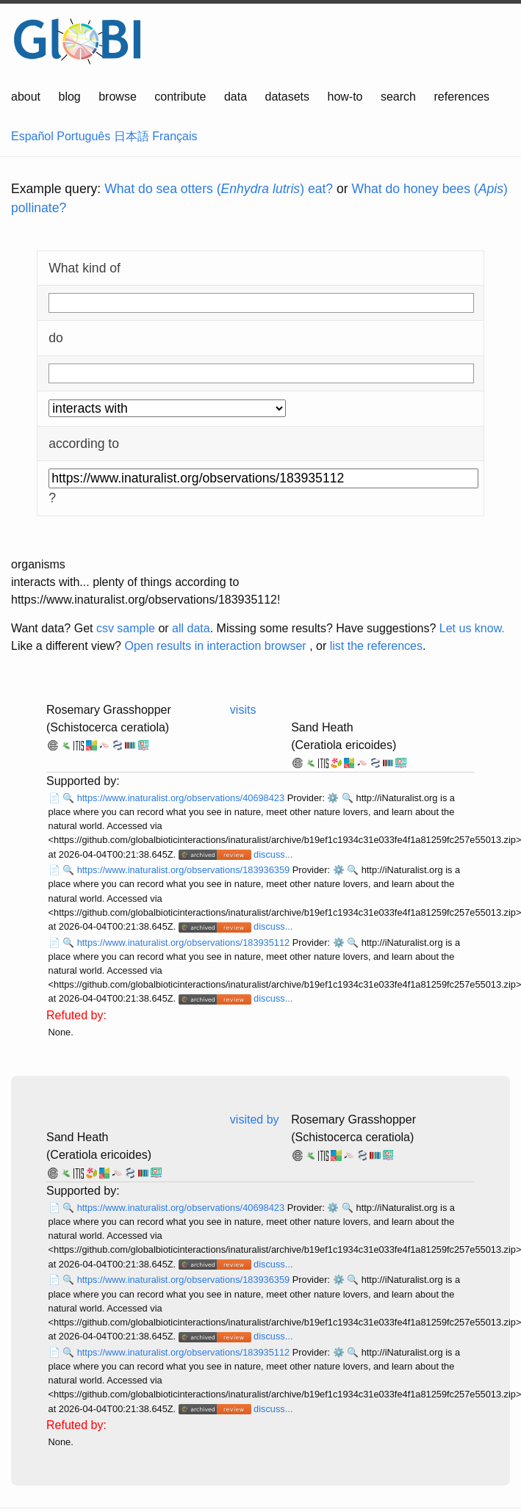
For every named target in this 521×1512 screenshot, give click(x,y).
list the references (376, 646)
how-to (344, 96)
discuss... (273, 854)
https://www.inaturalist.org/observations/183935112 (184, 942)
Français (174, 136)
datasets (287, 96)
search (398, 96)
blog (70, 96)
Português (83, 136)
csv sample (125, 628)
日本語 (131, 136)
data (235, 96)
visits (243, 709)
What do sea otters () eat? (218, 188)
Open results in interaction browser (215, 646)
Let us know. (472, 628)
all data (191, 628)
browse (117, 96)
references (461, 96)
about (25, 96)
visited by (254, 1119)
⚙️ (333, 797)
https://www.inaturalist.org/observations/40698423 (182, 797)
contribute (180, 96)
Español (32, 136)
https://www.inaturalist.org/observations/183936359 (184, 869)
